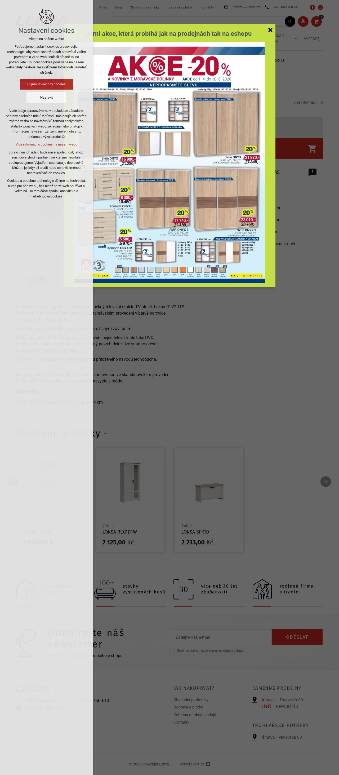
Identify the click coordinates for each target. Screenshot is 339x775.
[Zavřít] (270, 29)
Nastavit (46, 97)
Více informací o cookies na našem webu (46, 144)
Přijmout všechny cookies (46, 84)
